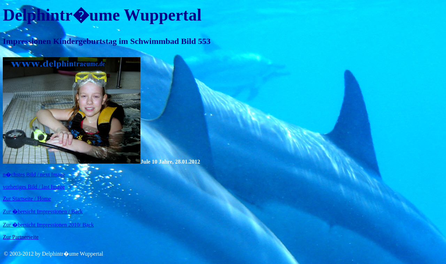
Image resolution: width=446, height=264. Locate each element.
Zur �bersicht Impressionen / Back (43, 211)
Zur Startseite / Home (27, 199)
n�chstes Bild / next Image (34, 175)
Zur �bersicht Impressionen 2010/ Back (48, 225)
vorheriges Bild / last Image (34, 187)
